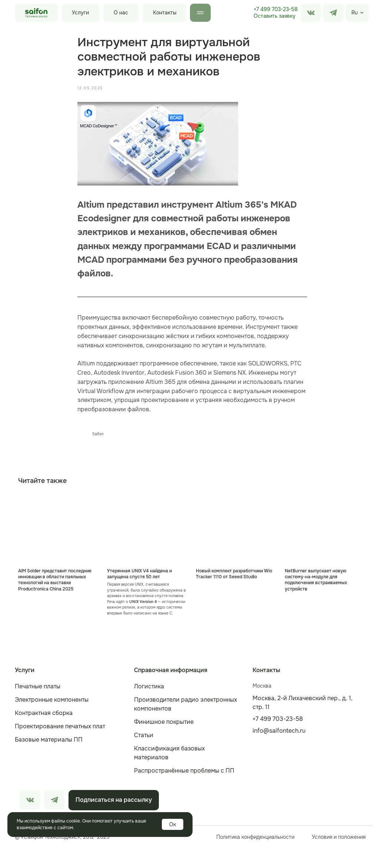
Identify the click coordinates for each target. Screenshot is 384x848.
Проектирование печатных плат (60, 726)
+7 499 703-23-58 (276, 9)
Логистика (149, 686)
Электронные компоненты (52, 700)
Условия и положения (338, 837)
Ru (354, 12)
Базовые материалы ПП (49, 739)
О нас (121, 12)
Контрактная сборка (44, 713)
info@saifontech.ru (279, 731)
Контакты (165, 12)
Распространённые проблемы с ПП (184, 770)
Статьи (143, 735)
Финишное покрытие (164, 722)
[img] (333, 13)
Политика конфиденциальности (255, 837)
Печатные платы (37, 686)
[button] (275, 16)
